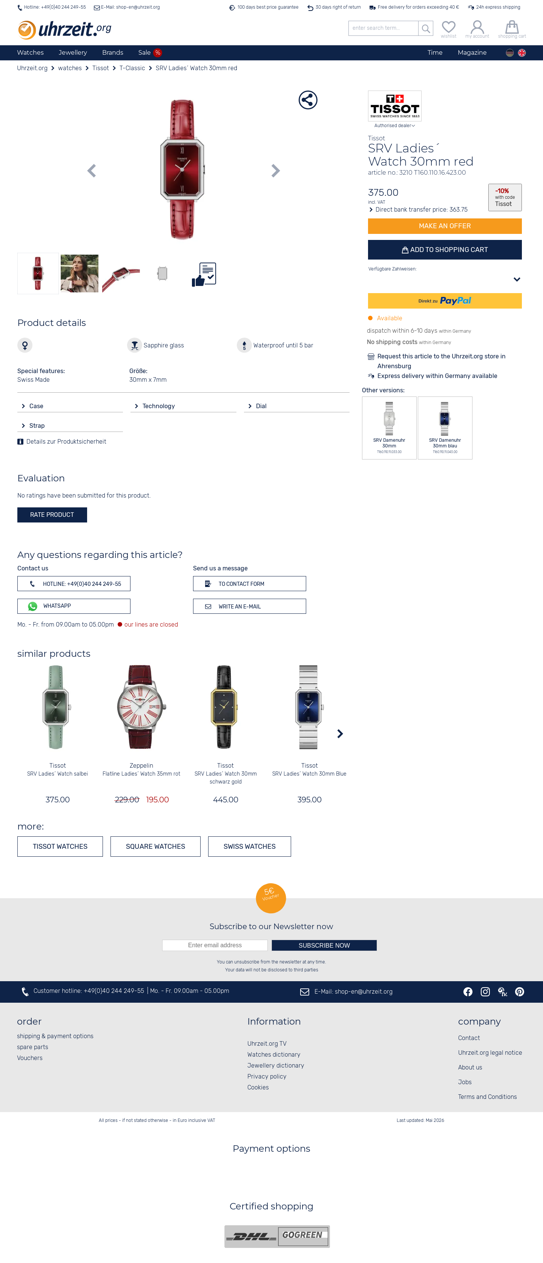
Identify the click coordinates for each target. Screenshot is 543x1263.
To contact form (233, 583)
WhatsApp (49, 606)
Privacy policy (267, 1077)
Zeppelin (141, 766)
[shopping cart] (512, 28)
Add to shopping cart (448, 250)
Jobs (465, 1082)
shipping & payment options (55, 1036)
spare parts (32, 1047)
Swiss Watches (250, 846)
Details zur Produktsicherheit (66, 442)
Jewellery (73, 52)
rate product (52, 514)
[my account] (477, 28)
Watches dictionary (274, 1055)
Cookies (258, 1088)
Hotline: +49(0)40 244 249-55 (55, 7)
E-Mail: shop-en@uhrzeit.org (130, 7)
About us (470, 1068)
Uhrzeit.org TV (267, 1044)
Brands (112, 52)
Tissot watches (60, 846)
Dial (262, 406)
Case (37, 406)
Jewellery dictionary (275, 1066)
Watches (30, 52)
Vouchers (30, 1058)
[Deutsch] (510, 53)
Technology (159, 406)
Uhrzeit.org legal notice (490, 1053)
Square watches (155, 846)
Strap (37, 425)
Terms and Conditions (487, 1097)
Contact (469, 1038)
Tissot (57, 766)
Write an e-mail (231, 606)
